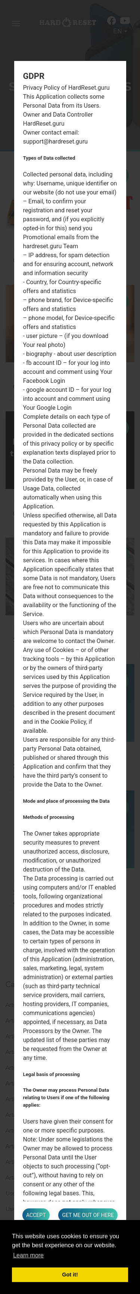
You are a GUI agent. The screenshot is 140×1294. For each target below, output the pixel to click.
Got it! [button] (70, 1275)
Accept (36, 1215)
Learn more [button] (28, 1255)
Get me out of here (87, 1215)
